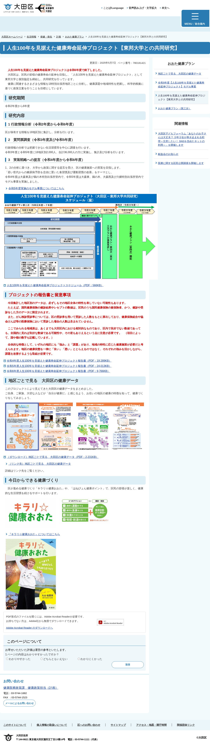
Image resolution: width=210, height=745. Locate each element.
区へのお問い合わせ (88, 724)
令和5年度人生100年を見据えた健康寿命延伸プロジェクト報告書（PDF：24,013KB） (59, 366)
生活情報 (31, 36)
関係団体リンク (186, 724)
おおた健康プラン (74, 36)
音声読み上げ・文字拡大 (143, 7)
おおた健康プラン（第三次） (174, 108)
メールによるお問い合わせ (19, 703)
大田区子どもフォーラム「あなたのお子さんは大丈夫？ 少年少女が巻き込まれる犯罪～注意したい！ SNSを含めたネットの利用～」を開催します (182, 139)
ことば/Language (113, 7)
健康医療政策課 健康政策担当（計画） (30, 687)
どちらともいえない (55, 659)
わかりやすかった (19, 659)
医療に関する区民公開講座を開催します (181, 163)
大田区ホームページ (12, 36)
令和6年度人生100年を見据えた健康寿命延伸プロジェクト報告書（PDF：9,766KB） (58, 371)
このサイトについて (14, 724)
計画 (58, 36)
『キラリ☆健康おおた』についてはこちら (34, 534)
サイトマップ (118, 724)
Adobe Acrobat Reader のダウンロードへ (29, 627)
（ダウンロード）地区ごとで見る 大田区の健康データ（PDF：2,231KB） (52, 457)
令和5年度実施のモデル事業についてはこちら (36, 188)
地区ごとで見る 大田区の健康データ (179, 73)
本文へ (165, 7)
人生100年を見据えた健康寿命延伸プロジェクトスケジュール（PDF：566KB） (55, 285)
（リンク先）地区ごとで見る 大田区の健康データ (39, 463)
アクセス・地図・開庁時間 (151, 724)
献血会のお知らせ (168, 154)
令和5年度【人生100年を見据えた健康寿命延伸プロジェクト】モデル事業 (181, 84)
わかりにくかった (91, 659)
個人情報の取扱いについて (52, 724)
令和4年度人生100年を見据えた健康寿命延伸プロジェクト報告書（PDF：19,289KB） (59, 360)
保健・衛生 (46, 36)
